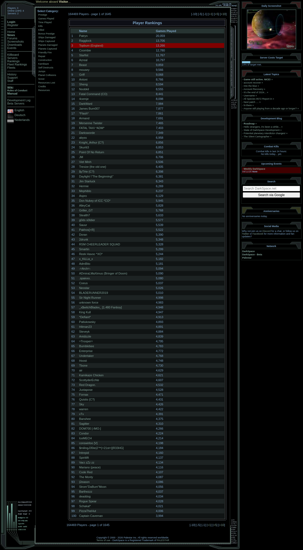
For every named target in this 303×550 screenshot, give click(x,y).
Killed (41, 30)
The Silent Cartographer (256, 136)
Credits (42, 86)
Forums (12, 38)
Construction (45, 60)
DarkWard (85, 103)
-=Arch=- (85, 268)
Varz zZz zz (86, 462)
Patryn (83, 35)
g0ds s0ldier (87, 220)
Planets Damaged (48, 45)
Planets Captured (47, 48)
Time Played (45, 22)
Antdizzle (85, 336)
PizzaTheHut (87, 511)
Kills (40, 26)
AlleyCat (84, 205)
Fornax (83, 394)
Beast (83, 65)
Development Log (18, 100)
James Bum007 (89, 108)
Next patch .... (251, 102)
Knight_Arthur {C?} (91, 142)
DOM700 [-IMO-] (90, 428)
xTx (81, 414)
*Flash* (84, 113)
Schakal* (85, 506)
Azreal (83, 60)
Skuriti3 (84, 147)
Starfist (83, 55)
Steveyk (84, 331)
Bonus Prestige (46, 33)
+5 (217, 14)
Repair (41, 56)
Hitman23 (85, 326)
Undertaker (86, 355)
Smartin (84, 249)
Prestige (42, 14)
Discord (267, 231)
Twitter (245, 233)
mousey (84, 69)
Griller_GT (86, 210)
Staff (10, 80)
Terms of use (103, 540)
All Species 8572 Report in (258, 99)
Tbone (83, 365)
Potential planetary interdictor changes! (265, 133)
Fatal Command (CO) (93, 94)
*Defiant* (85, 317)
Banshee (85, 418)
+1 (211, 14)
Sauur (83, 225)
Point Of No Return (91, 152)
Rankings (13, 61)
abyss (83, 137)
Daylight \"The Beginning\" (96, 176)
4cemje (84, 98)
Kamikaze (43, 63)
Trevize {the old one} (92, 166)
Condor (84, 433)
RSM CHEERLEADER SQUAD (99, 244)
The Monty (86, 477)
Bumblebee (86, 346)
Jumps (41, 71)
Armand (84, 118)
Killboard (13, 54)
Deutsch (20, 115)
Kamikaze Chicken (91, 375)
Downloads (14, 44)
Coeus (83, 283)
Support (12, 77)
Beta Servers (15, 103)
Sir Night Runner (90, 297)
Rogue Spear (88, 501)
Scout (41, 79)
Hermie (84, 186)
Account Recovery (253, 89)
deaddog (85, 496)
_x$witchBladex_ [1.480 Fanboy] (100, 307)
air (80, 370)
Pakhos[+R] (86, 229)
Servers (12, 58)
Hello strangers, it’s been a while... (262, 127)
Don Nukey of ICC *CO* (95, 200)
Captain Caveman (91, 515)
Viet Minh (85, 161)
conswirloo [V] (88, 443)
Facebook (258, 233)
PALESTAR (163, 540)
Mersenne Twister (91, 123)
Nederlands (22, 119)
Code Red (86, 472)
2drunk (83, 239)
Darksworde (87, 132)
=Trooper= (86, 341)
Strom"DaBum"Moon (92, 486)
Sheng (83, 84)
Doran (83, 234)
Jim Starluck (87, 181)
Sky (81, 404)
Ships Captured (46, 41)
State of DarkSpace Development (262, 130)
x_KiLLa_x (86, 258)
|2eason (84, 481)
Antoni (83, 79)
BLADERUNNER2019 (93, 292)
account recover (252, 82)
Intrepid (84, 452)
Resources (44, 90)
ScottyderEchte (89, 380)
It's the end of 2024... (255, 92)
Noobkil (84, 89)
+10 (223, 14)
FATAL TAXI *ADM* (91, 128)
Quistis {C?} (87, 399)
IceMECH (85, 438)
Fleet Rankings (17, 64)
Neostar (84, 288)
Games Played (46, 18)
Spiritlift (84, 457)
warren (83, 409)
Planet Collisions (47, 75)
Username (249, 95)
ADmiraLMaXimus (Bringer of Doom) (103, 273)
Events (11, 48)
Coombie (85, 50)
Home (11, 31)
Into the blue (250, 86)
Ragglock (85, 40)
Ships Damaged (46, 37)
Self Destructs (45, 67)
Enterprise (86, 351)
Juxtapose (86, 389)
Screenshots (15, 41)
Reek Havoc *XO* (91, 254)
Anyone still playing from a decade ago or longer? (270, 108)
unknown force (88, 302)
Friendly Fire (45, 52)
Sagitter (84, 423)
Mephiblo (85, 191)
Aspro (83, 195)
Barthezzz (85, 491)
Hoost (83, 360)
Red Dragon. (87, 385)
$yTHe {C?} (86, 171)
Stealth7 (84, 215)
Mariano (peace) (90, 467)
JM (81, 157)
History (11, 74)
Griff (82, 74)
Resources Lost (46, 82)
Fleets (11, 67)
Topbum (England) (91, 45)
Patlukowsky (87, 321)
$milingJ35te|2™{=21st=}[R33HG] (101, 448)
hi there (248, 105)
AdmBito (84, 263)
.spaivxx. (85, 278)
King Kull (85, 312)
